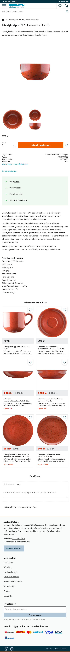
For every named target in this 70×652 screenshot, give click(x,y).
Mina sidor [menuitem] (8, 596)
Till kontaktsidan (14, 548)
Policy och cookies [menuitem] (11, 577)
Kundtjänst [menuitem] (8, 562)
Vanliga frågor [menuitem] (10, 586)
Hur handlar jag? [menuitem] (10, 572)
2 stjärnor (7, 484)
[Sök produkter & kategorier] (33, 11)
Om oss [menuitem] (7, 591)
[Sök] (67, 11)
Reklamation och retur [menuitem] (13, 581)
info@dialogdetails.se (20, 541)
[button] (4, 6)
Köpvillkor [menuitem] (8, 567)
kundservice (21, 200)
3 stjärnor (9, 484)
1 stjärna (4, 484)
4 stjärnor (11, 484)
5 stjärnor (13, 484)
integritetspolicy (40, 619)
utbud (16, 181)
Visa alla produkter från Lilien (15, 164)
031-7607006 (18, 538)
